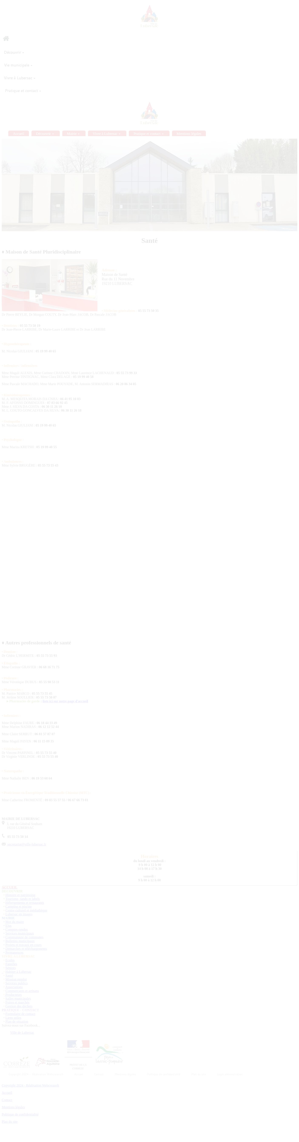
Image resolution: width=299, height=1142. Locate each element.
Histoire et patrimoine (20, 895)
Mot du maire (15, 922)
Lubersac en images (19, 914)
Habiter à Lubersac (18, 972)
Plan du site (10, 1121)
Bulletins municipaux (20, 941)
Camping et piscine (19, 906)
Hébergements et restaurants (25, 902)
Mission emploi (16, 979)
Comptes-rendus (17, 929)
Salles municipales (18, 998)
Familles (11, 964)
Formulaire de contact (20, 1014)
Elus (8, 925)
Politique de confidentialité (20, 1114)
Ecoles (10, 960)
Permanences (14, 952)
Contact (7, 1100)
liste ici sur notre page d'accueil (65, 701)
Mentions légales (13, 1107)
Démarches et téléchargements (26, 948)
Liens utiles (13, 1018)
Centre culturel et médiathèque (26, 910)
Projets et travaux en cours (24, 945)
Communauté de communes (25, 937)
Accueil (7, 1092)
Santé (9, 975)
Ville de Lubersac (22, 1032)
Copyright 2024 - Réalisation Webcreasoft (30, 1085)
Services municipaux (20, 933)
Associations (14, 987)
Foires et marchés (18, 1002)
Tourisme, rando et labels (22, 899)
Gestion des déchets (19, 1006)
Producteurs (14, 995)
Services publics (17, 983)
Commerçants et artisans (22, 991)
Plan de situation (17, 1021)
